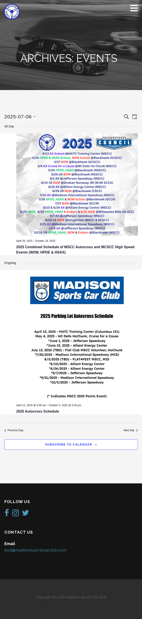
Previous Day (13, 430)
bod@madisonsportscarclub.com (35, 550)
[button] (135, 8)
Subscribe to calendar (68, 444)
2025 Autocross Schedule (37, 411)
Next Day (130, 430)
